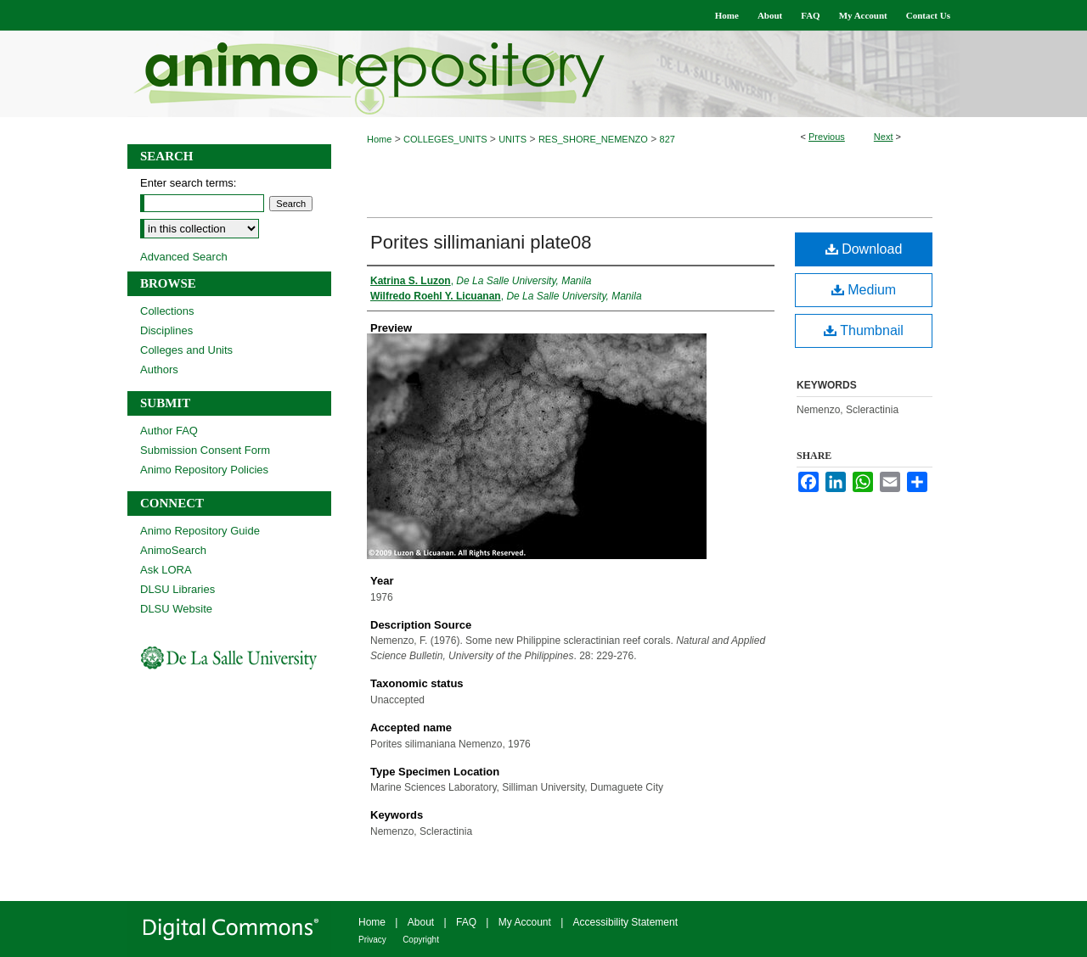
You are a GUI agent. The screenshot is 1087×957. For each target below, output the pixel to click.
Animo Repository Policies (204, 469)
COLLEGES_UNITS (445, 139)
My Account (524, 922)
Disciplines (166, 330)
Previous (826, 137)
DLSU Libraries (177, 589)
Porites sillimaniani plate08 (480, 242)
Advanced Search (184, 256)
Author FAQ (169, 430)
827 (667, 139)
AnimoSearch (173, 550)
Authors (159, 369)
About (421, 922)
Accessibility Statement (625, 922)
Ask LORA (166, 569)
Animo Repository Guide (200, 530)
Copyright (421, 939)
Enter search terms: (188, 182)
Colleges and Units (186, 350)
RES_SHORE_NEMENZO (593, 139)
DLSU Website (176, 608)
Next (883, 137)
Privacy (372, 939)
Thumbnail (864, 330)
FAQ (466, 922)
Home (379, 139)
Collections (167, 311)
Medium (863, 290)
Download (864, 249)
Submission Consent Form (205, 450)
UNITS (512, 139)
